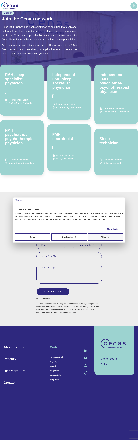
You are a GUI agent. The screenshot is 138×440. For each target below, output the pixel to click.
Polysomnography (57, 357)
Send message (54, 291)
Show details (113, 229)
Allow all (105, 237)
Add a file (49, 256)
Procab (131, 404)
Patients (10, 359)
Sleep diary (54, 380)
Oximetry (53, 366)
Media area (32, 405)
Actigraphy (54, 371)
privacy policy (44, 313)
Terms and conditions (49, 405)
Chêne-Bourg (109, 359)
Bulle (104, 364)
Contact (9, 383)
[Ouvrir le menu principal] (133, 5)
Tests (54, 347)
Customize (69, 237)
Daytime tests (55, 375)
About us (10, 347)
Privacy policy (68, 405)
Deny (32, 237)
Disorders (11, 371)
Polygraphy (54, 362)
